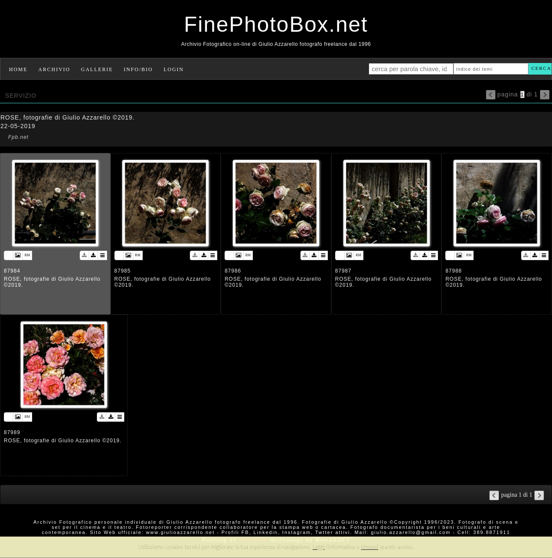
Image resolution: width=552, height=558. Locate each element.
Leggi (318, 546)
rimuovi (369, 546)
